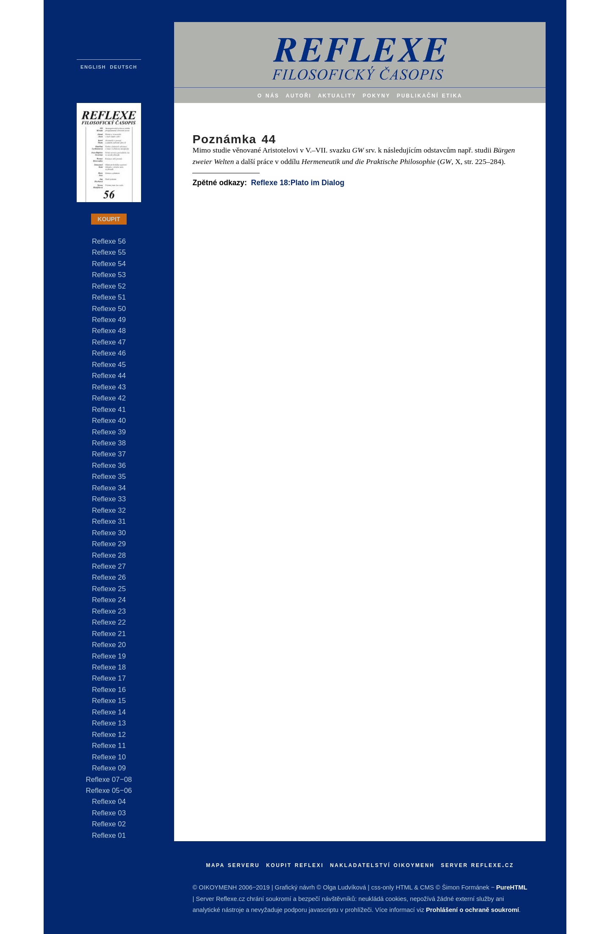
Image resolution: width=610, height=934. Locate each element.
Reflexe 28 (109, 555)
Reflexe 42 (109, 398)
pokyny (377, 95)
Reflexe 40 (109, 421)
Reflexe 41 (109, 410)
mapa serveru (233, 865)
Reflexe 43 (109, 387)
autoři (299, 95)
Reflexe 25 (109, 589)
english (93, 66)
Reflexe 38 (109, 443)
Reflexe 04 (109, 802)
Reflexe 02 (109, 824)
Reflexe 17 (109, 678)
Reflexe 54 (109, 264)
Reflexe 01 (109, 835)
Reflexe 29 (109, 544)
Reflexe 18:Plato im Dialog (297, 182)
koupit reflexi (295, 865)
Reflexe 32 (109, 510)
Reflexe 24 (109, 600)
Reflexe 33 (109, 499)
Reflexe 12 (109, 735)
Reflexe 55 (109, 252)
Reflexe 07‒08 (109, 780)
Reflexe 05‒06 (109, 791)
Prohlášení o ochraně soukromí (472, 909)
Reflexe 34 (109, 488)
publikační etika (430, 95)
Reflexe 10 (109, 757)
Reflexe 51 (109, 297)
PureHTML (511, 887)
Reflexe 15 (109, 701)
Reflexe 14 (109, 712)
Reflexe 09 (109, 768)
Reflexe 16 (109, 690)
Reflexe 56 (109, 241)
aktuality (337, 95)
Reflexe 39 (109, 432)
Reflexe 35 (109, 477)
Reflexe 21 (109, 634)
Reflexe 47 (109, 342)
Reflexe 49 (109, 320)
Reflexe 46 (109, 353)
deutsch (123, 66)
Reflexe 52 (109, 286)
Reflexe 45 (109, 365)
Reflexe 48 (109, 331)
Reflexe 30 (109, 533)
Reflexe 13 (109, 723)
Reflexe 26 (109, 577)
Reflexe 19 (109, 656)
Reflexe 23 (109, 611)
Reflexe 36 (109, 465)
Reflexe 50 (109, 309)
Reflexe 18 (109, 667)
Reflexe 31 (109, 521)
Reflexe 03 (109, 813)
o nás (269, 95)
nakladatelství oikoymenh (382, 865)
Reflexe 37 (109, 454)
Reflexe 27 (109, 566)
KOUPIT (108, 219)
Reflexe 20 (109, 645)
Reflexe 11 (109, 746)
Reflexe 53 (109, 275)
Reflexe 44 (109, 376)
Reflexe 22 (109, 622)
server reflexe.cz (477, 865)
